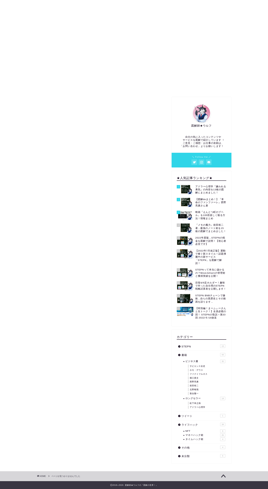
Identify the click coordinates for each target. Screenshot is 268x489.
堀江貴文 (194, 378)
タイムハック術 (205, 439)
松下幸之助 (195, 403)
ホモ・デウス (196, 370)
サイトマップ (173, 88)
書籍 (52, 239)
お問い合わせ (212, 88)
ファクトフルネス (198, 374)
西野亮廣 (194, 382)
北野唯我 (194, 389)
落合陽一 (194, 393)
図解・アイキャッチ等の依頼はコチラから (134, 89)
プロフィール (95, 88)
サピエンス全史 (197, 366)
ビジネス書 (205, 361)
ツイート (55, 244)
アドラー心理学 (197, 407)
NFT (205, 431)
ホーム (56, 88)
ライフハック (58, 250)
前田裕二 (194, 385)
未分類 (53, 261)
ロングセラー (205, 398)
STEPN (54, 233)
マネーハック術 (205, 435)
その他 (53, 255)
